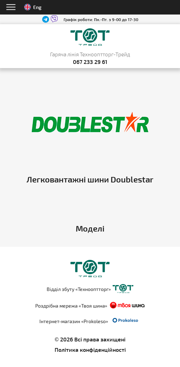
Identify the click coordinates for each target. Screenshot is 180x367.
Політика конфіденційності (90, 349)
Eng (32, 7)
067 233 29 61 (90, 61)
